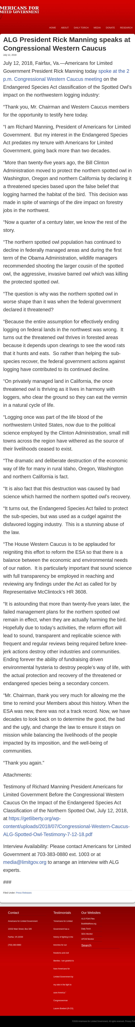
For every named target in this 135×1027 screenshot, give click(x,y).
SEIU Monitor (87, 934)
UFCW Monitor (87, 939)
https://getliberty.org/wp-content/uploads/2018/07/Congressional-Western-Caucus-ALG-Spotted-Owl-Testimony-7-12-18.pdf (66, 826)
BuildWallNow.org (88, 924)
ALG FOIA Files (88, 919)
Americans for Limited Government (24, 9)
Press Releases (24, 892)
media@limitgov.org (24, 862)
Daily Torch (86, 929)
